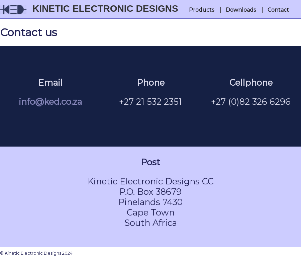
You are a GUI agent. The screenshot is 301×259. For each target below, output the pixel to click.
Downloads (241, 10)
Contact (278, 10)
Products (201, 10)
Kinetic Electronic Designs (105, 8)
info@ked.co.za (50, 101)
